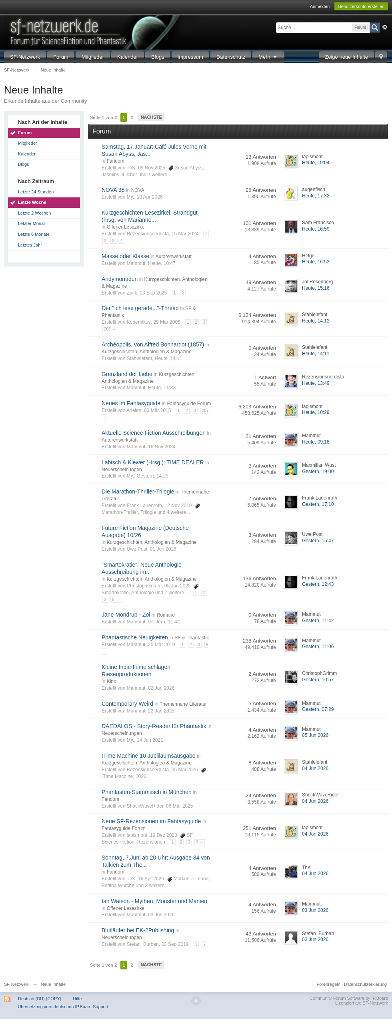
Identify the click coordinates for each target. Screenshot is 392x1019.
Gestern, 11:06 (318, 646)
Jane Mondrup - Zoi (126, 614)
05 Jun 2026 (315, 735)
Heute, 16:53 (316, 262)
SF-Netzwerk (25, 57)
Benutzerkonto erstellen (361, 6)
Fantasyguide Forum (189, 403)
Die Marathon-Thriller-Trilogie (138, 491)
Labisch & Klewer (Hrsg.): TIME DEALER (153, 462)
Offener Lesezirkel (126, 227)
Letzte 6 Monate (34, 234)
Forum (60, 57)
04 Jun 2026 (315, 768)
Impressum (190, 57)
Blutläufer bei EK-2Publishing (138, 930)
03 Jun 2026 (315, 910)
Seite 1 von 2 (103, 117)
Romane (166, 615)
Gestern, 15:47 (318, 540)
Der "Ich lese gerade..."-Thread (140, 308)
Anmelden (320, 6)
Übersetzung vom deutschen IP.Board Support (63, 1006)
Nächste (151, 117)
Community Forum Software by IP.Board (349, 998)
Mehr (268, 57)
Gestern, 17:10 (318, 504)
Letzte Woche (32, 202)
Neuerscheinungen (122, 469)
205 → (110, 329)
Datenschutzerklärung (365, 984)
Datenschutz (230, 57)
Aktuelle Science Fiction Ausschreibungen (154, 433)
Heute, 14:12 (316, 321)
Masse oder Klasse (125, 256)
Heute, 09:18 (316, 442)
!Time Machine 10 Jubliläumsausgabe (149, 755)
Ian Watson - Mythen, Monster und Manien (154, 901)
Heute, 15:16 (316, 288)
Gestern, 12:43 (318, 584)
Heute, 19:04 (316, 162)
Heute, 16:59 (316, 229)
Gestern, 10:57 (318, 680)
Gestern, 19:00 (318, 471)
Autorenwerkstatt (174, 256)
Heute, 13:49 (316, 383)
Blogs (157, 57)
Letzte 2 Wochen (34, 213)
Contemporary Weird (127, 704)
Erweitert (385, 27)
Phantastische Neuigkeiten (135, 637)
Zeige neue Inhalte (346, 57)
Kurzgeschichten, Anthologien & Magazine (147, 351)
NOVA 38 (113, 190)
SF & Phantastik (191, 638)
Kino (111, 681)
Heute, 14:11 (316, 353)
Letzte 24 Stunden (36, 191)
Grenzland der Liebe (127, 374)
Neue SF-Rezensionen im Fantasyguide (151, 821)
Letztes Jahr (30, 245)
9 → (199, 842)
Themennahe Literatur (183, 704)
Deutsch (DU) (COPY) (39, 998)
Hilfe (77, 998)
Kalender (127, 57)
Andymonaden (120, 279)
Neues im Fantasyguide (131, 403)
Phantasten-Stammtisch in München (147, 792)
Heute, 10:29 (316, 412)
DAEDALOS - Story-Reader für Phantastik (154, 726)
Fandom (115, 161)
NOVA (137, 190)
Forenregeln (328, 984)
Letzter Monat (31, 223)
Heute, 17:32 (316, 196)
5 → (115, 599)
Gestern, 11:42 (318, 620)
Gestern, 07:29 (318, 709)
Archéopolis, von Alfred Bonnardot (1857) (153, 344)
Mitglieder (93, 57)
